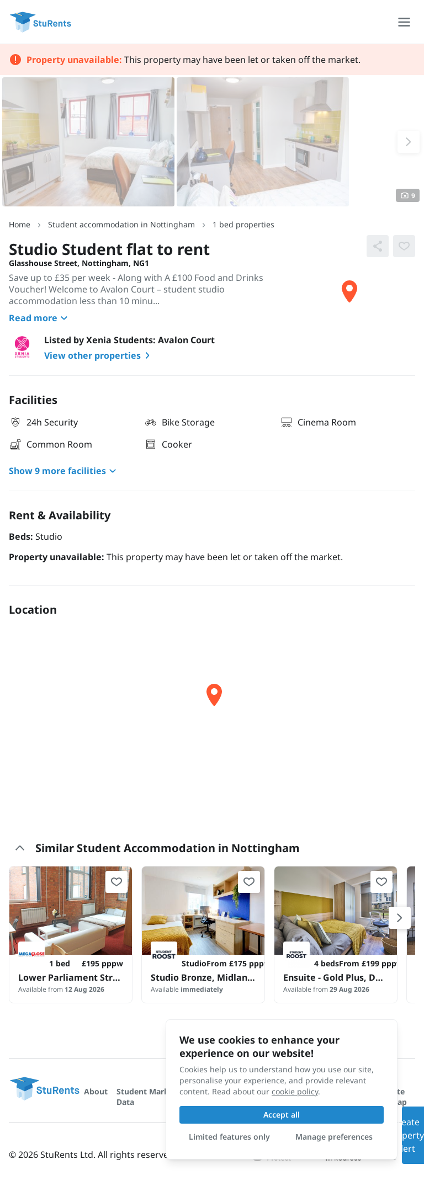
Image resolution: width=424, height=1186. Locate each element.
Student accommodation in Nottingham (121, 224)
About (96, 1091)
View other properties (99, 355)
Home (19, 224)
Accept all (281, 1114)
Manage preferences (334, 1136)
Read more (40, 318)
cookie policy (295, 1091)
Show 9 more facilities (64, 470)
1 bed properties (243, 224)
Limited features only (229, 1136)
